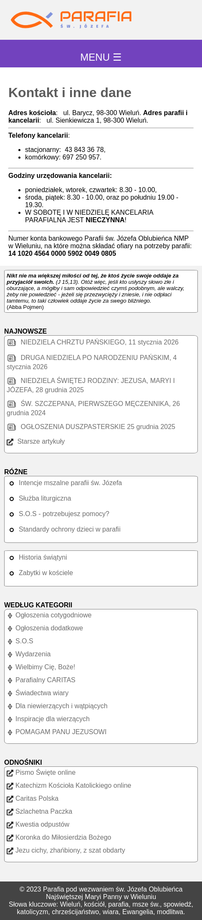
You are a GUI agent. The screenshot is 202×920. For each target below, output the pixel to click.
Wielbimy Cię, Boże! (41, 667)
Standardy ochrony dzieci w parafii (64, 529)
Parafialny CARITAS (41, 680)
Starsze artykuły (36, 441)
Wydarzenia (28, 654)
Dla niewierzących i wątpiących (57, 705)
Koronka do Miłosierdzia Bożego (59, 837)
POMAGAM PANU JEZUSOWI (56, 731)
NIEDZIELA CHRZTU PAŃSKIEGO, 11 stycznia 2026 (93, 342)
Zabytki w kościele (40, 572)
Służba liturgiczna (39, 498)
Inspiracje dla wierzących (48, 718)
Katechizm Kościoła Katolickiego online (69, 785)
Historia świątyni (37, 557)
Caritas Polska (32, 798)
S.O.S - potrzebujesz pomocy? (58, 513)
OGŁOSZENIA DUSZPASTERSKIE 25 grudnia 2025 (91, 426)
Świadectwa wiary (37, 692)
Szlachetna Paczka (39, 811)
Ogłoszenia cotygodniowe (49, 615)
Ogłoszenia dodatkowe (45, 628)
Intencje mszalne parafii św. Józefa (64, 482)
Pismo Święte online (41, 772)
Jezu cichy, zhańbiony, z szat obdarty (66, 850)
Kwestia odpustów (38, 824)
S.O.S (20, 641)
